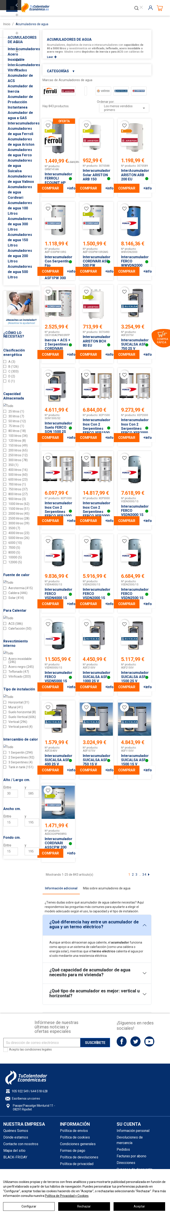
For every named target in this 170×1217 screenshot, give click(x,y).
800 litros (18, 494)
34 (144, 874)
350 (13, 464)
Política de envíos (74, 1131)
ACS (15, 623)
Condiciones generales (78, 1144)
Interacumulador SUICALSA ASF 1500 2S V (134, 677)
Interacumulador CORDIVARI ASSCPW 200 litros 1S (58, 845)
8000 (14, 552)
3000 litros (18, 523)
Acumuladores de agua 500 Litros (20, 271)
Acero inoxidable (20, 660)
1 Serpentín (20, 752)
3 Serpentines (20, 762)
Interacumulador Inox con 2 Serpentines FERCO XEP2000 (134, 426)
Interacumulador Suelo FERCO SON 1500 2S (58, 427)
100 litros (18, 435)
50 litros (17, 421)
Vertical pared (20, 726)
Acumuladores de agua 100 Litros (20, 208)
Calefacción (19, 628)
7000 (14, 547)
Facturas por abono (131, 1156)
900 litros (17, 499)
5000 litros (18, 537)
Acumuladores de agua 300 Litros (20, 224)
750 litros (18, 489)
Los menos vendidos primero (125, 108)
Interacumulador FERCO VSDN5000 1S (58, 677)
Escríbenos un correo (26, 1098)
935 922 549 (20, 1091)
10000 (15, 557)
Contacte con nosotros (20, 1144)
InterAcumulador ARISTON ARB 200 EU (134, 174)
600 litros (18, 479)
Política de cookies (75, 1137)
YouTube (149, 1041)
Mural (15, 707)
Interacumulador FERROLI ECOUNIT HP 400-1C (58, 180)
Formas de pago (72, 1150)
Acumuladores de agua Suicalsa (20, 165)
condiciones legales (38, 1049)
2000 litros (18, 513)
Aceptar (139, 1206)
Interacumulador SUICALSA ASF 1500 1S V (134, 760)
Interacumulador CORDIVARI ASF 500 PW (96, 261)
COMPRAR (50, 188)
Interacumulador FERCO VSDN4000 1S (58, 593)
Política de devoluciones (79, 1157)
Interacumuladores (24, 123)
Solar (16, 597)
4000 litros (18, 533)
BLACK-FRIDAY (15, 1157)
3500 (14, 528)
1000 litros (18, 503)
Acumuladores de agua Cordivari (20, 192)
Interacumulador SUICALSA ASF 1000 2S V (96, 677)
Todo (9, 406)
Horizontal (18, 702)
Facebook (122, 1041)
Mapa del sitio (14, 1150)
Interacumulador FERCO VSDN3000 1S (134, 510)
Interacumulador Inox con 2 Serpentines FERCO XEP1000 (58, 509)
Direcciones (126, 1163)
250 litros (18, 455)
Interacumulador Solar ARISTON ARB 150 (96, 174)
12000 (15, 562)
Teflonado (18, 671)
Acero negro (21, 666)
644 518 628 (39, 1091)
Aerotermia (20, 588)
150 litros (18, 445)
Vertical (17, 721)
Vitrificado (19, 676)
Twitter (135, 1041)
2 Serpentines (21, 757)
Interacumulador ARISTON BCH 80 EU (96, 341)
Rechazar (84, 1206)
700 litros (17, 484)
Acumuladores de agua (22, 39)
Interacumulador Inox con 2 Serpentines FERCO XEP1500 (96, 426)
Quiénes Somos (15, 1131)
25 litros (16, 411)
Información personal (133, 1131)
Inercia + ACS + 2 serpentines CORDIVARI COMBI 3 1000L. (58, 346)
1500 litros (18, 508)
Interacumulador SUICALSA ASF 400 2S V (58, 760)
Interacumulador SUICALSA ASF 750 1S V (96, 760)
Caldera (17, 592)
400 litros (18, 469)
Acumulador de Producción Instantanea (20, 102)
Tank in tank (20, 767)
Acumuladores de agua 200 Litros (20, 255)
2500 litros (18, 518)
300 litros (18, 460)
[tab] (61, 888)
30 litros (16, 416)
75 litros (16, 426)
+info (71, 188)
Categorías (61, 71)
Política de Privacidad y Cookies (67, 1196)
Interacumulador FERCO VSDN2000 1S (96, 593)
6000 (15, 542)
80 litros (17, 430)
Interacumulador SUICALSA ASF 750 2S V (134, 344)
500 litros (18, 474)
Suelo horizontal (22, 712)
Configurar (28, 1206)
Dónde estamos (15, 1137)
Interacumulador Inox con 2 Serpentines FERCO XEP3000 (96, 509)
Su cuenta (129, 1124)
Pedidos (123, 1149)
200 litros (18, 450)
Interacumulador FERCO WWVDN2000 (134, 261)
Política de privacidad (76, 1164)
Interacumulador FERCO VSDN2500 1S (134, 593)
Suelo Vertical (22, 716)
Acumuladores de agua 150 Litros (20, 240)
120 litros (17, 440)
